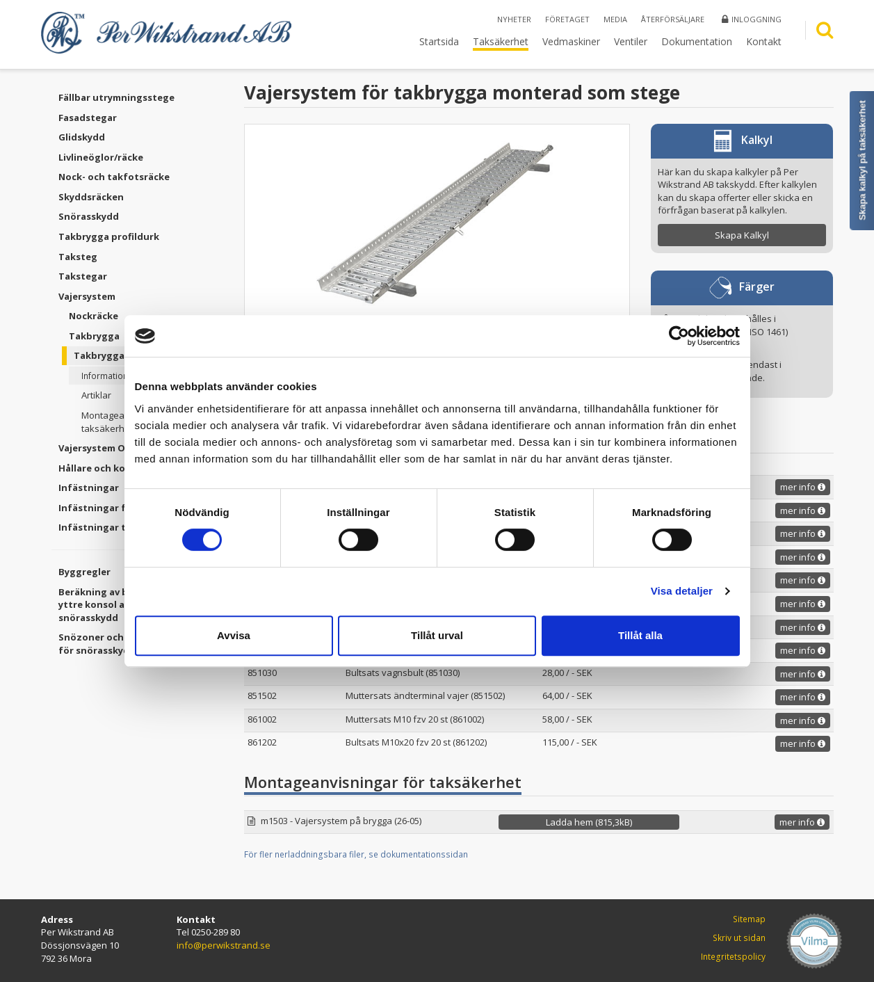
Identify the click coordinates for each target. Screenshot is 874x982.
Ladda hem (589, 822)
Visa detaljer (682, 591)
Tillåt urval (437, 635)
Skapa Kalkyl (742, 235)
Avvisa (233, 635)
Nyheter (514, 19)
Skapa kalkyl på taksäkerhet (862, 160)
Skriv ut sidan (739, 938)
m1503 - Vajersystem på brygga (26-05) (341, 820)
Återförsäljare (672, 19)
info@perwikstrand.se (223, 945)
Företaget (567, 19)
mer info (802, 487)
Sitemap (749, 919)
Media (615, 19)
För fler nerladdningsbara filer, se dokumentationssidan (356, 854)
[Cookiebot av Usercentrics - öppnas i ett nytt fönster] (679, 335)
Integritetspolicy (733, 957)
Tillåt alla (640, 635)
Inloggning (752, 19)
